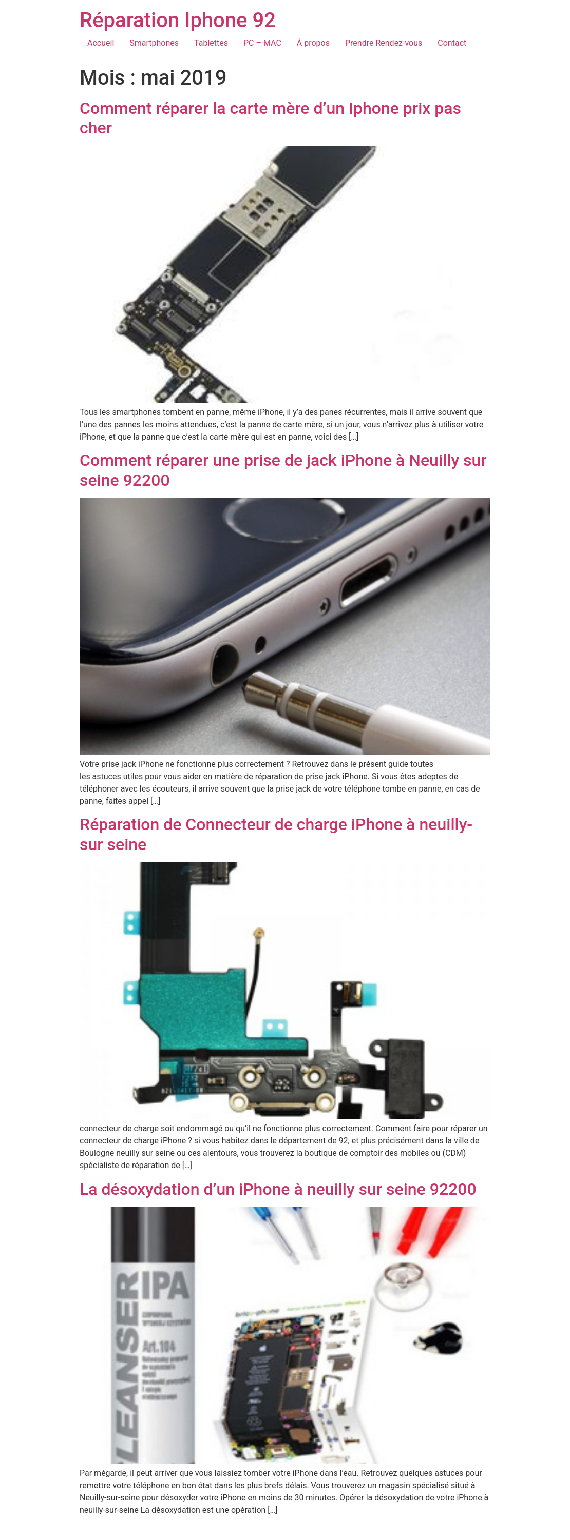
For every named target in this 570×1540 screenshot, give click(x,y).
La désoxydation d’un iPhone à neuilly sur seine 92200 (278, 1189)
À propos (313, 43)
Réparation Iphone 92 (178, 20)
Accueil (100, 43)
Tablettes (211, 43)
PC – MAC (262, 43)
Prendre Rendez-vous (383, 43)
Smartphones (154, 43)
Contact (452, 43)
